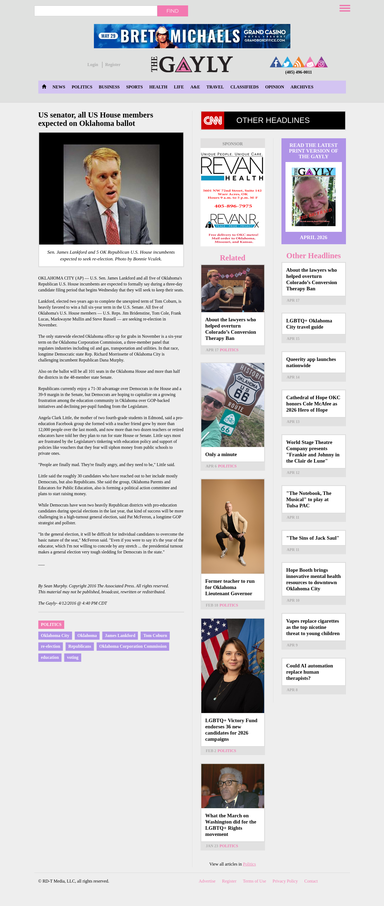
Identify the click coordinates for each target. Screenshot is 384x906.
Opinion (274, 87)
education (50, 657)
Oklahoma (87, 635)
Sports (134, 87)
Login (92, 64)
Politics (82, 87)
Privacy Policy (285, 881)
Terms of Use (254, 881)
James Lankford (120, 635)
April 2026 (313, 237)
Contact (311, 881)
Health (158, 87)
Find (172, 11)
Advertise (207, 881)
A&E (195, 87)
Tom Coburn (155, 635)
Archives (302, 87)
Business (109, 87)
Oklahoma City (55, 635)
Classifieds (244, 87)
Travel (215, 87)
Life (179, 87)
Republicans (79, 646)
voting (73, 657)
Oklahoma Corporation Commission (133, 646)
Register (113, 64)
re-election (50, 646)
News (59, 87)
